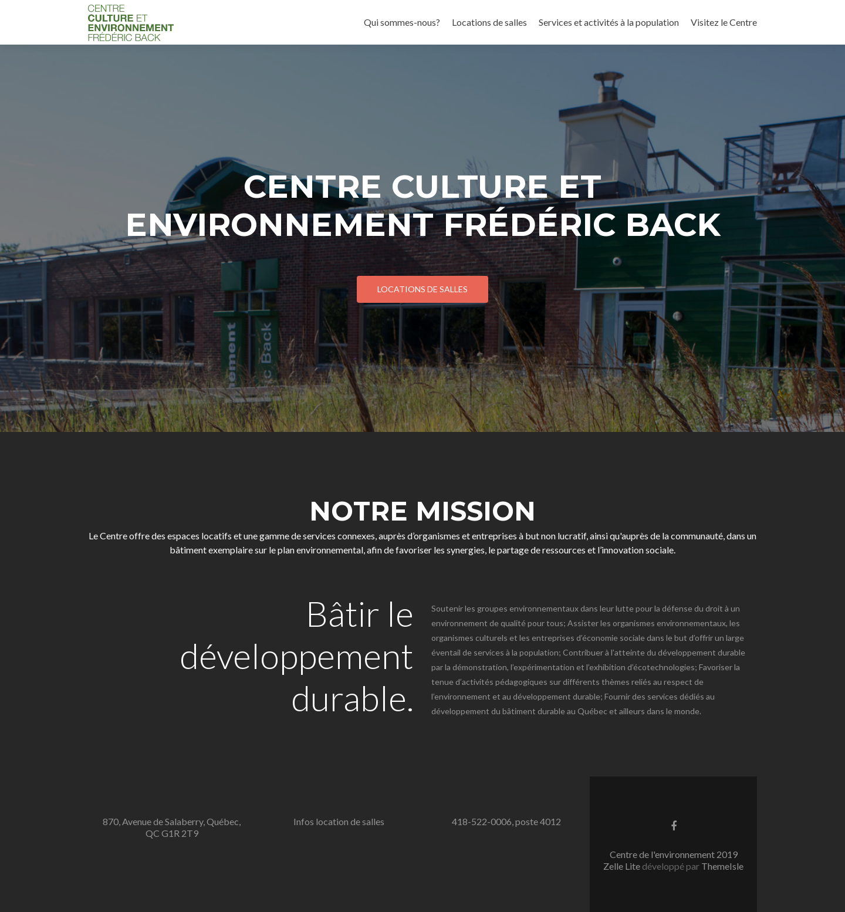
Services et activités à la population (609, 22)
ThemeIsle (722, 866)
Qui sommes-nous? (402, 22)
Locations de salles (489, 22)
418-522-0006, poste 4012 (506, 821)
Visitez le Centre (724, 22)
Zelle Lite (622, 866)
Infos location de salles (338, 821)
